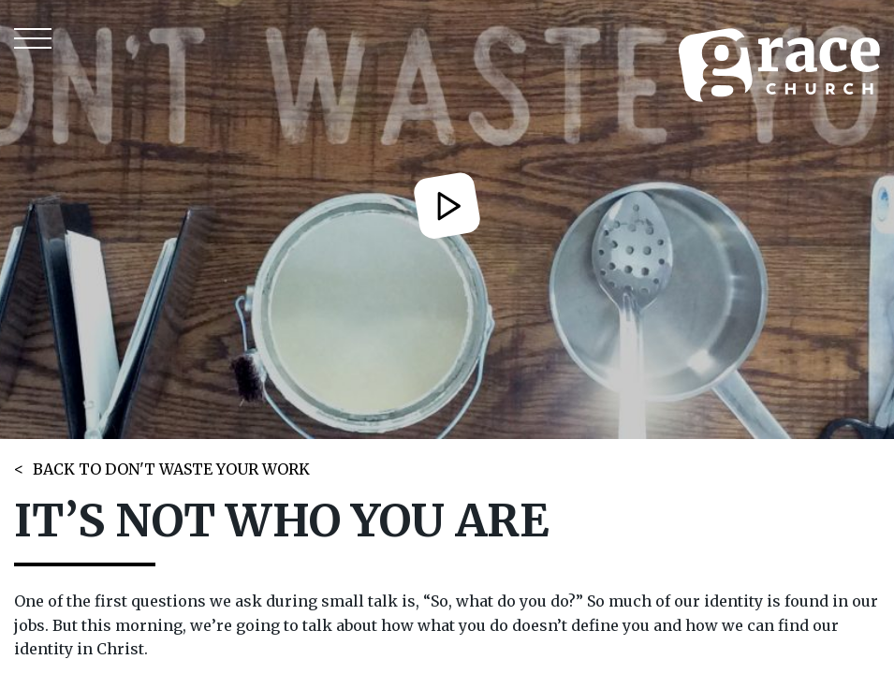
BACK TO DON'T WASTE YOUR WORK (171, 469)
